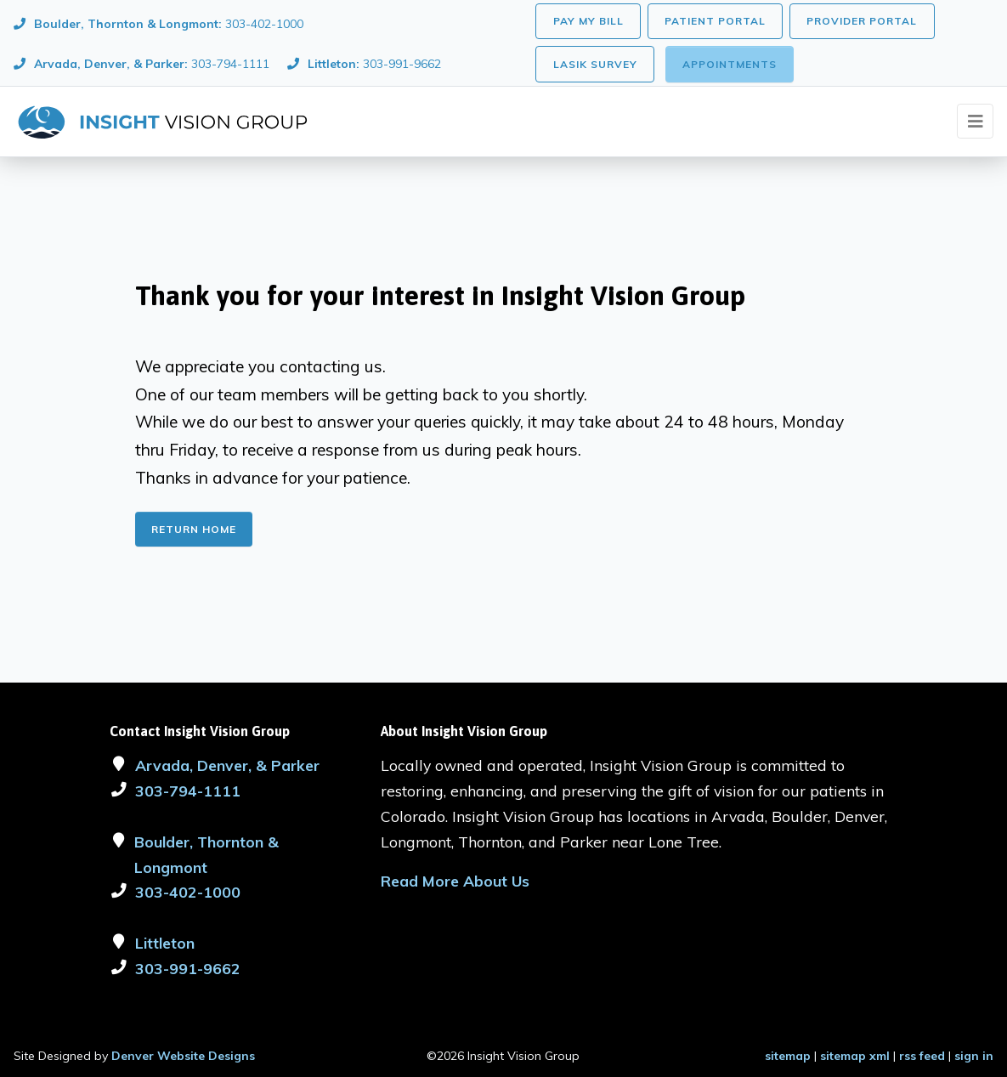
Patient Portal (715, 20)
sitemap (788, 1055)
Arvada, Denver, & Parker (227, 765)
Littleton (165, 942)
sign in (973, 1055)
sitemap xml (855, 1055)
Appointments (729, 64)
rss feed (922, 1055)
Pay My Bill (588, 20)
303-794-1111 (187, 790)
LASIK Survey (595, 64)
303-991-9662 (187, 968)
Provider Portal (861, 20)
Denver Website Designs (183, 1055)
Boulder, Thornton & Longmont (206, 854)
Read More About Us (455, 880)
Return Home (193, 529)
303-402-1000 (187, 891)
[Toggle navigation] (975, 121)
